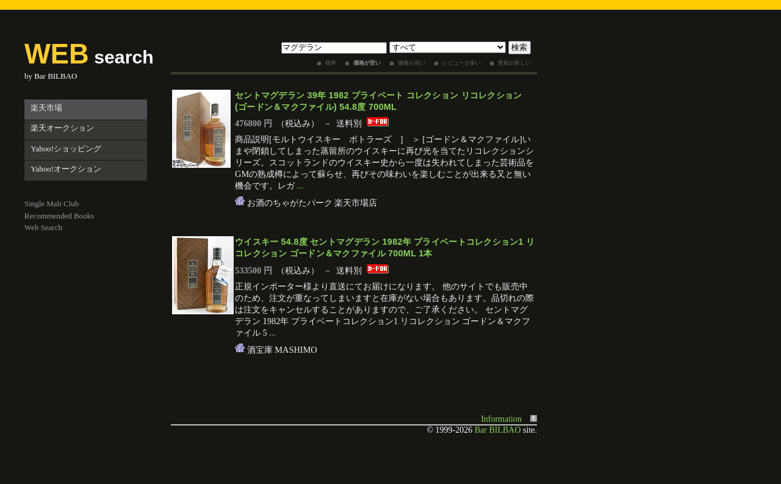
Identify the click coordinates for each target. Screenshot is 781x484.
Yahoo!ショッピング (66, 148)
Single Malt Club (51, 203)
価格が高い (411, 63)
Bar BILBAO (55, 76)
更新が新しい (514, 63)
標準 (330, 63)
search (89, 57)
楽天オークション (62, 127)
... (300, 185)
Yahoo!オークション (66, 168)
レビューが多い (461, 63)
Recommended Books (59, 215)
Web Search (43, 227)
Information (501, 419)
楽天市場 (46, 107)
